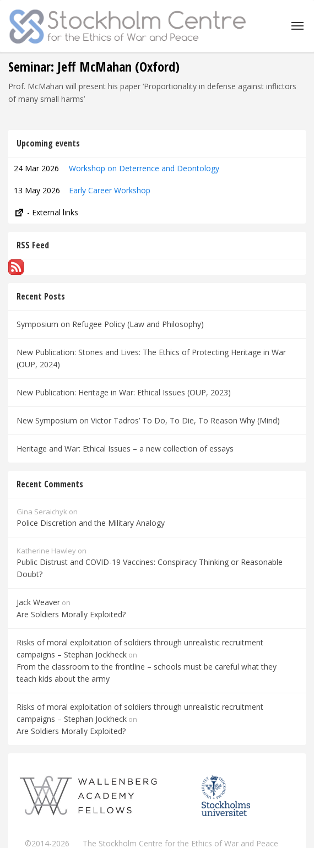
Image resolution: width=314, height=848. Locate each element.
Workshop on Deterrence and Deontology (144, 168)
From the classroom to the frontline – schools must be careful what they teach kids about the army (147, 672)
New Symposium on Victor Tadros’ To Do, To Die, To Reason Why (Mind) (148, 420)
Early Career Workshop (109, 190)
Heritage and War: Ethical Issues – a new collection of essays (125, 448)
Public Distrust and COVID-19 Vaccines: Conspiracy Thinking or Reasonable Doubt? (150, 568)
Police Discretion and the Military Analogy (91, 523)
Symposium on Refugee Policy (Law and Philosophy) (110, 324)
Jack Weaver (38, 602)
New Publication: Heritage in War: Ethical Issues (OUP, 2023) (124, 392)
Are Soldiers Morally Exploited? (71, 614)
